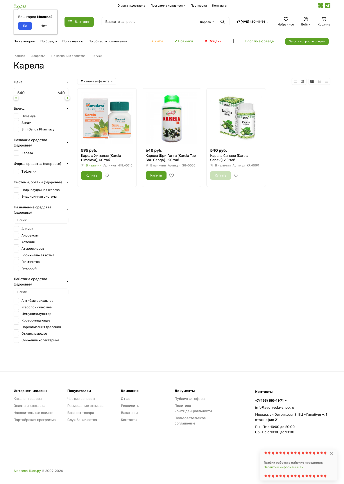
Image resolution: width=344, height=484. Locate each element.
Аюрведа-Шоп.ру (27, 471)
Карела (27, 153)
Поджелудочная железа (41, 190)
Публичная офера (190, 399)
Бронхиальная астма (38, 255)
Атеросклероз (33, 249)
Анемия (27, 229)
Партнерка (199, 5)
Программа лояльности (167, 5)
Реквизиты (130, 406)
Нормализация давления (41, 327)
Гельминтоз (31, 262)
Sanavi (27, 123)
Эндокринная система (39, 197)
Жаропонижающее (37, 307)
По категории (24, 41)
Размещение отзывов (85, 406)
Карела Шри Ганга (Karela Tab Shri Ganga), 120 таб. (171, 158)
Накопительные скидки (34, 413)
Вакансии (129, 413)
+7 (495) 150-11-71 (250, 22)
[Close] (331, 453)
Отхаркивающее (34, 334)
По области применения (107, 41)
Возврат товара (80, 413)
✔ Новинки (183, 41)
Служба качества (82, 420)
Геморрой (29, 268)
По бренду (48, 41)
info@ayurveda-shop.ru (274, 407)
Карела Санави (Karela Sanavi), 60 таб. (229, 158)
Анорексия (30, 235)
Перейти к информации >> (283, 467)
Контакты (219, 5)
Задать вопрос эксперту (307, 41)
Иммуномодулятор (36, 314)
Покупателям (79, 391)
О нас (125, 399)
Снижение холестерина (40, 340)
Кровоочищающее (36, 320)
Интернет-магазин (30, 391)
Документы (185, 391)
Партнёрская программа (35, 420)
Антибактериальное (37, 301)
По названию (72, 41)
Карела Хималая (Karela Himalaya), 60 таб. (101, 158)
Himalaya (29, 116)
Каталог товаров (28, 399)
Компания (129, 391)
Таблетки (29, 171)
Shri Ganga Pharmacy (38, 129)
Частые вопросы (81, 399)
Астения (28, 242)
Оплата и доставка (131, 5)
